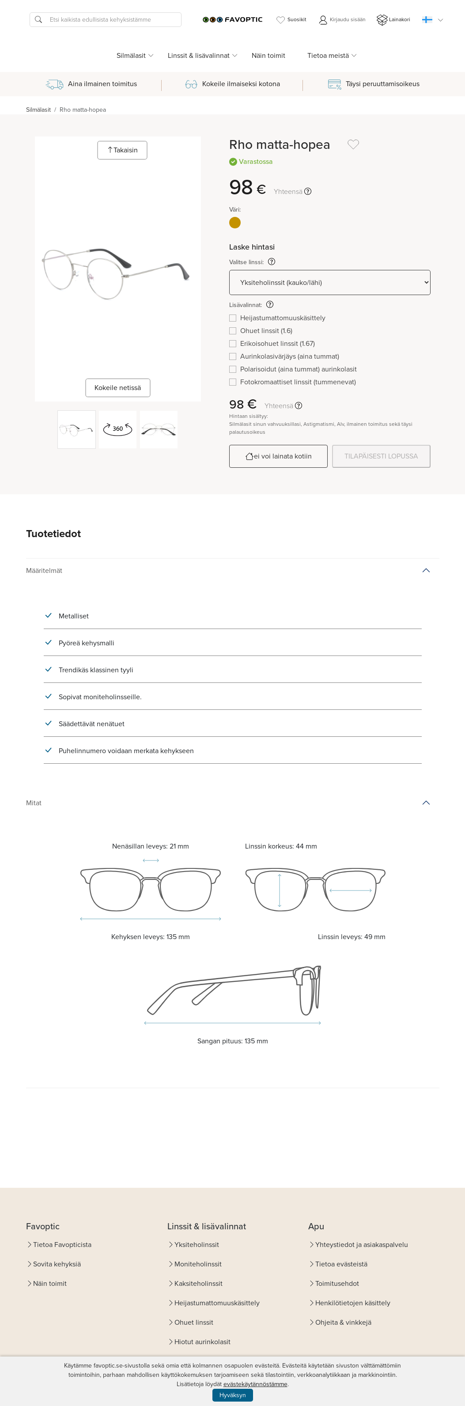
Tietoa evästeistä (341, 1264)
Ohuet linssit (193, 1322)
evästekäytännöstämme (255, 1384)
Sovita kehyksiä (57, 1264)
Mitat (34, 803)
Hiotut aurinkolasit (202, 1342)
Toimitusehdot (337, 1283)
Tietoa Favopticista (62, 1244)
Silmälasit (38, 109)
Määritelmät (44, 570)
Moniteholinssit (198, 1264)
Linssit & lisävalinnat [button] (199, 55)
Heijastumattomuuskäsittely (217, 1303)
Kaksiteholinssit (198, 1283)
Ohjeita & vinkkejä (343, 1322)
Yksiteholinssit (196, 1244)
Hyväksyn (232, 1395)
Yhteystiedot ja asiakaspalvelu (361, 1244)
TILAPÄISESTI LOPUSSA (381, 456)
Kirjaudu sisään (342, 20)
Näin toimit (268, 55)
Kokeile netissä (118, 388)
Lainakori (393, 20)
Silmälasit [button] (131, 55)
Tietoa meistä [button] (328, 55)
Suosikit (290, 20)
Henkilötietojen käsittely (352, 1303)
